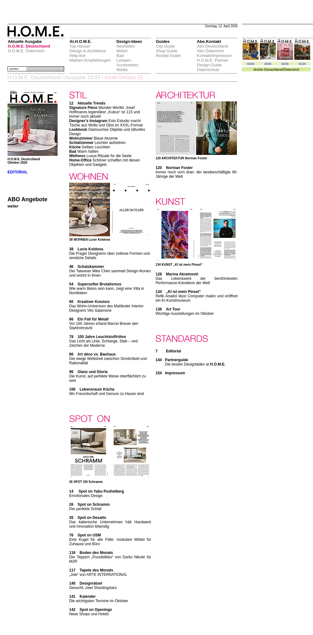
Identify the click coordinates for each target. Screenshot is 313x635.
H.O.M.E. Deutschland (29, 46)
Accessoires (127, 65)
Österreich (291, 69)
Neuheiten (125, 46)
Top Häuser (79, 46)
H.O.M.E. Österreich (26, 51)
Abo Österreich (210, 51)
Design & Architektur (87, 51)
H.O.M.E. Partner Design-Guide (212, 62)
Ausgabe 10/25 (82, 77)
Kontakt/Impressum (214, 55)
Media (121, 69)
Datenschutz (208, 69)
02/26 (285, 63)
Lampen (123, 60)
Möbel (121, 51)
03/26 (267, 63)
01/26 (302, 63)
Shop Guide (166, 51)
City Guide (165, 46)
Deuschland (273, 69)
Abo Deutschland (212, 46)
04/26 (250, 63)
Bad (120, 55)
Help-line (77, 55)
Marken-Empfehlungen (90, 60)
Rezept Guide (168, 55)
